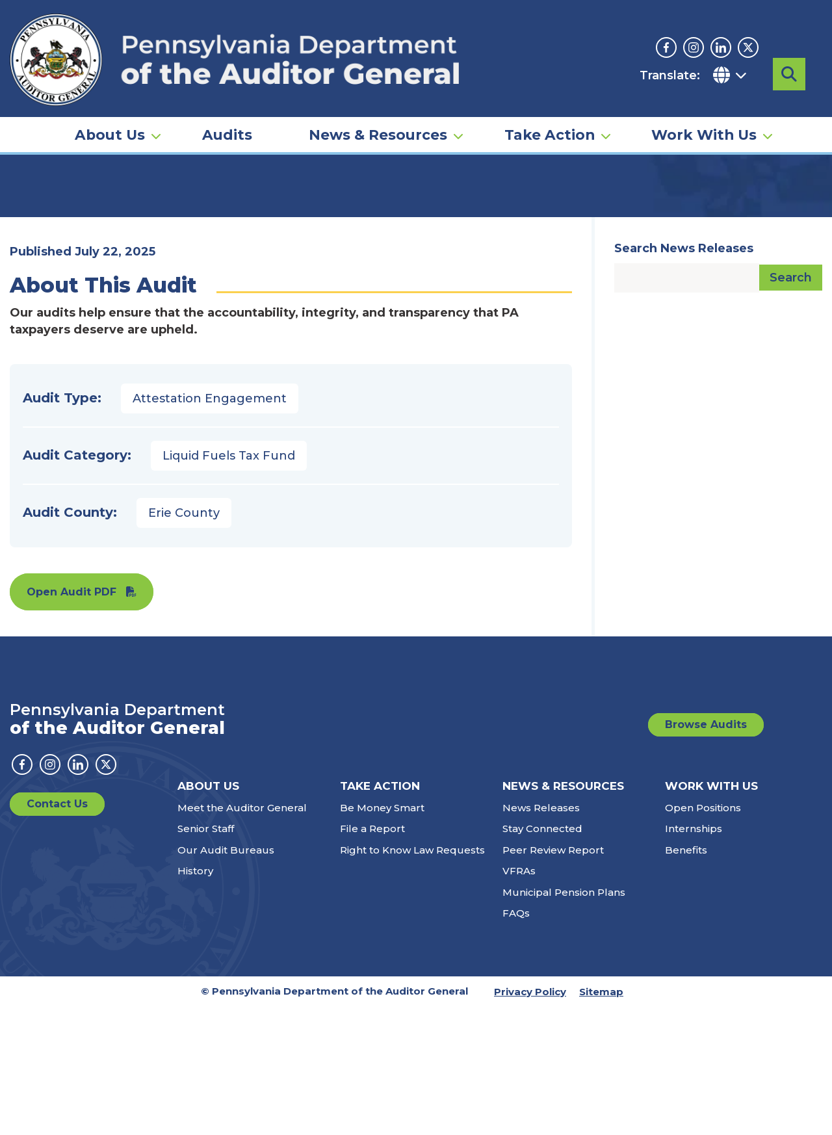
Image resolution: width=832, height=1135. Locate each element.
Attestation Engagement (210, 526)
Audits (227, 107)
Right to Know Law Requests (412, 978)
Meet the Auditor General (242, 936)
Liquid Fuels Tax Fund (228, 584)
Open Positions (703, 936)
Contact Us (57, 932)
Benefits (686, 978)
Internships (693, 956)
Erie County (184, 641)
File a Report (372, 956)
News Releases (541, 936)
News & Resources (378, 107)
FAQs (516, 1041)
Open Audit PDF (71, 720)
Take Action (549, 107)
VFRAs (519, 999)
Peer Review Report (553, 978)
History (195, 999)
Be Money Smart (382, 936)
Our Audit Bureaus (225, 978)
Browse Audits (706, 852)
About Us (110, 107)
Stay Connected (542, 956)
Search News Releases (683, 376)
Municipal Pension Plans (563, 1020)
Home (28, 198)
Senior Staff (205, 956)
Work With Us (704, 107)
